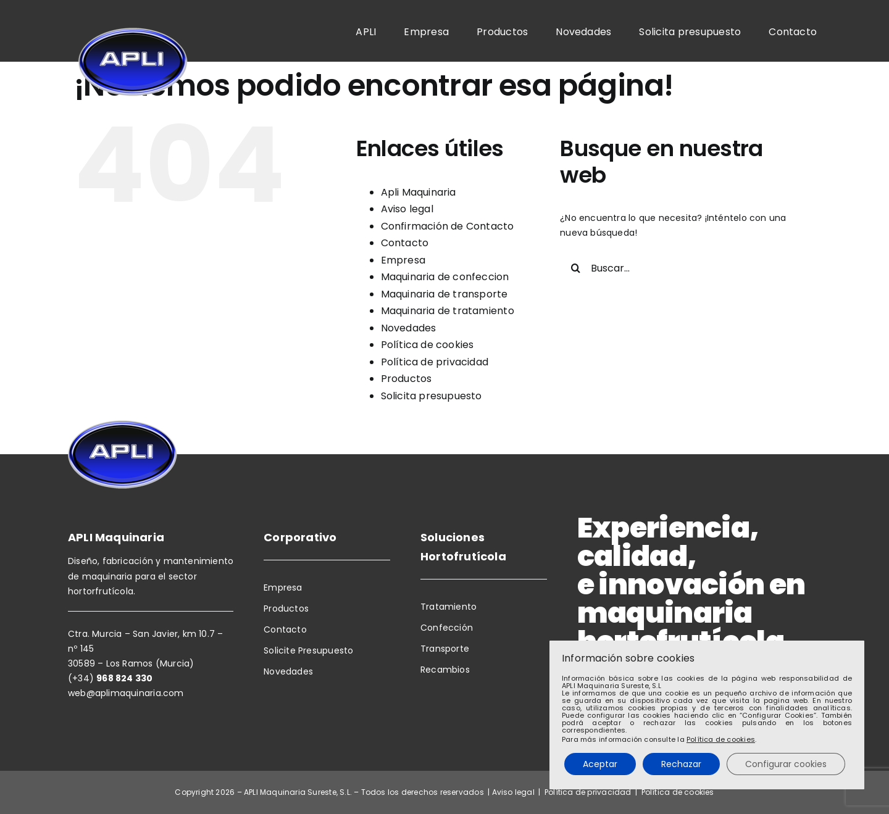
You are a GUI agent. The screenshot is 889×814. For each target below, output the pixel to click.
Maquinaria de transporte (444, 294)
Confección (446, 627)
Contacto (405, 243)
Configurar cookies (786, 764)
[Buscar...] (677, 267)
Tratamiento (448, 606)
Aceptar (600, 764)
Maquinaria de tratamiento (447, 311)
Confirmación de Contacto (447, 226)
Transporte (444, 648)
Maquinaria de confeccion (445, 277)
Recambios (445, 669)
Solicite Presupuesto (308, 650)
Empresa (403, 260)
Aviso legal (407, 209)
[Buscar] (575, 267)
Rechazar (681, 764)
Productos (406, 379)
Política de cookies (427, 345)
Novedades (408, 328)
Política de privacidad (435, 362)
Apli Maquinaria (418, 192)
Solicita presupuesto (431, 396)
